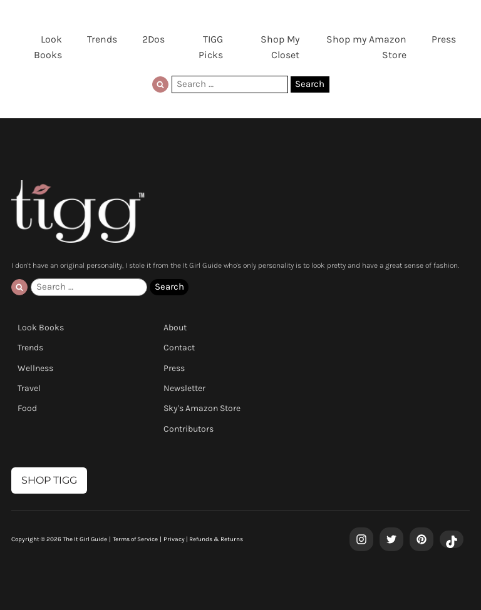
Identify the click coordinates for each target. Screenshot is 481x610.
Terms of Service (135, 539)
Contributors (188, 429)
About (175, 327)
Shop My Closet (280, 47)
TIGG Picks (211, 47)
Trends (102, 39)
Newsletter (184, 388)
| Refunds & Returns (214, 539)
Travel (29, 388)
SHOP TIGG (49, 480)
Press (444, 39)
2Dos (153, 39)
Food (27, 408)
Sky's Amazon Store (201, 408)
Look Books (48, 47)
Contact (179, 347)
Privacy (174, 539)
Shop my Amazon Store (366, 47)
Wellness (35, 368)
